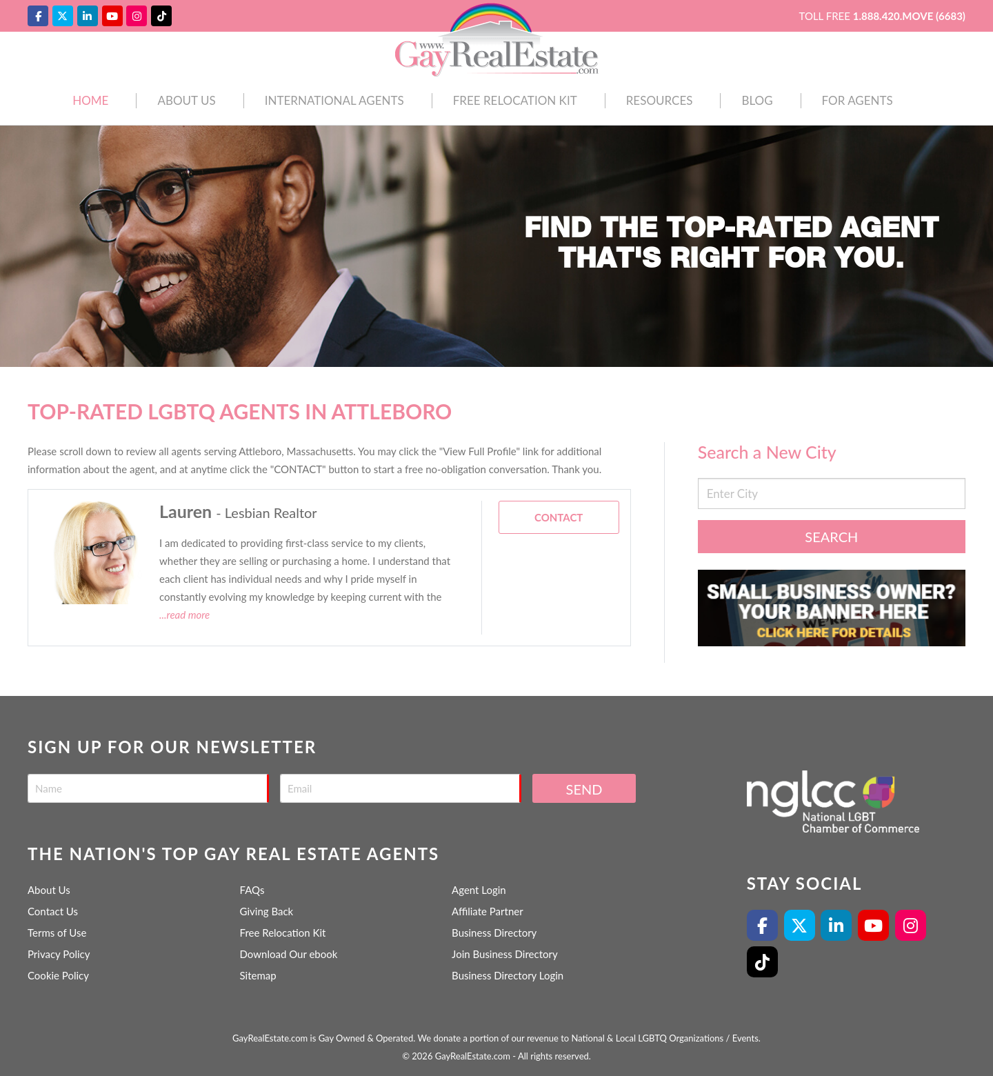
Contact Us (53, 911)
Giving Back (267, 911)
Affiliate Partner (487, 911)
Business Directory (494, 932)
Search (831, 536)
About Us (186, 100)
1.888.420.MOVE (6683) (909, 16)
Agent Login (479, 890)
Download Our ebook (289, 954)
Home (90, 100)
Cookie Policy (58, 975)
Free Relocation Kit (515, 100)
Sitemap (258, 975)
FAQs (252, 890)
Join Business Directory (505, 954)
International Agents (334, 100)
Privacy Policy (59, 954)
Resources (659, 100)
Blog (756, 100)
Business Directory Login (507, 975)
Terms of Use (57, 932)
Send (584, 789)
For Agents (857, 100)
